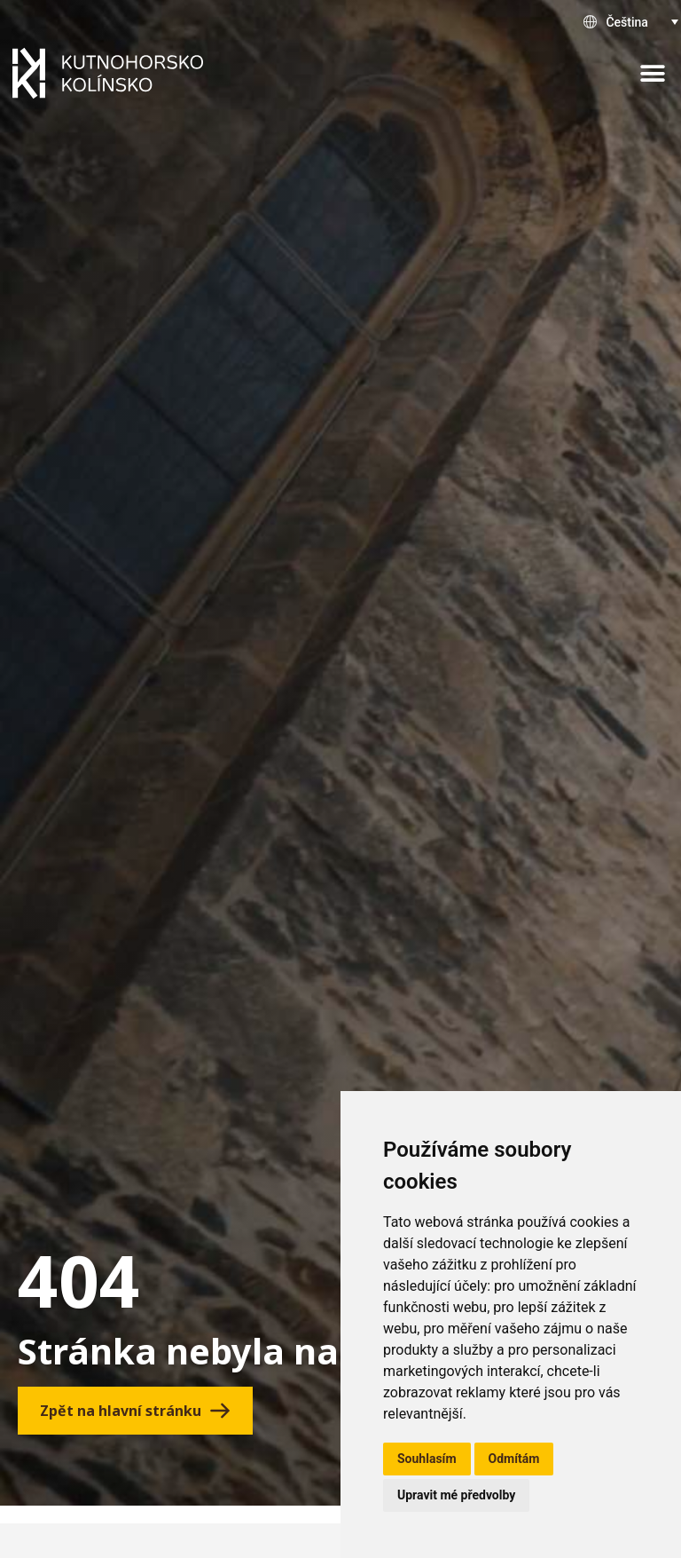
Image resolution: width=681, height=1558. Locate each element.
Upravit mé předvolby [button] (456, 1495)
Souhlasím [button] (427, 1458)
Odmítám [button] (514, 1458)
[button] (652, 73)
